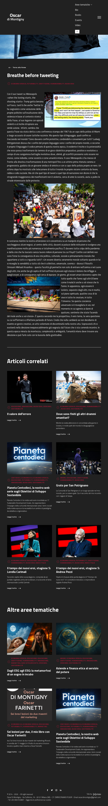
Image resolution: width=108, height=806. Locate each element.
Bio (76, 9)
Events (78, 20)
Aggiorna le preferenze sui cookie (38, 800)
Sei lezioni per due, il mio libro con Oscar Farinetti (28, 734)
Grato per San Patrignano (72, 485)
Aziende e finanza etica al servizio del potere (77, 670)
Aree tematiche (82, 4)
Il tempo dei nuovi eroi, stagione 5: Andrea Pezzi (78, 570)
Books (78, 15)
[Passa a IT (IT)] (77, 31)
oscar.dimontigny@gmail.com (89, 797)
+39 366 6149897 (17, 800)
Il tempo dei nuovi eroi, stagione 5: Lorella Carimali (29, 570)
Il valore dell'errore (19, 414)
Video (77, 25)
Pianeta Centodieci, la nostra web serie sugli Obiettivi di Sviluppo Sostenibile (28, 491)
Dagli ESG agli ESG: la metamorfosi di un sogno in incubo (29, 672)
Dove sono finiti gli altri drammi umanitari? (76, 416)
